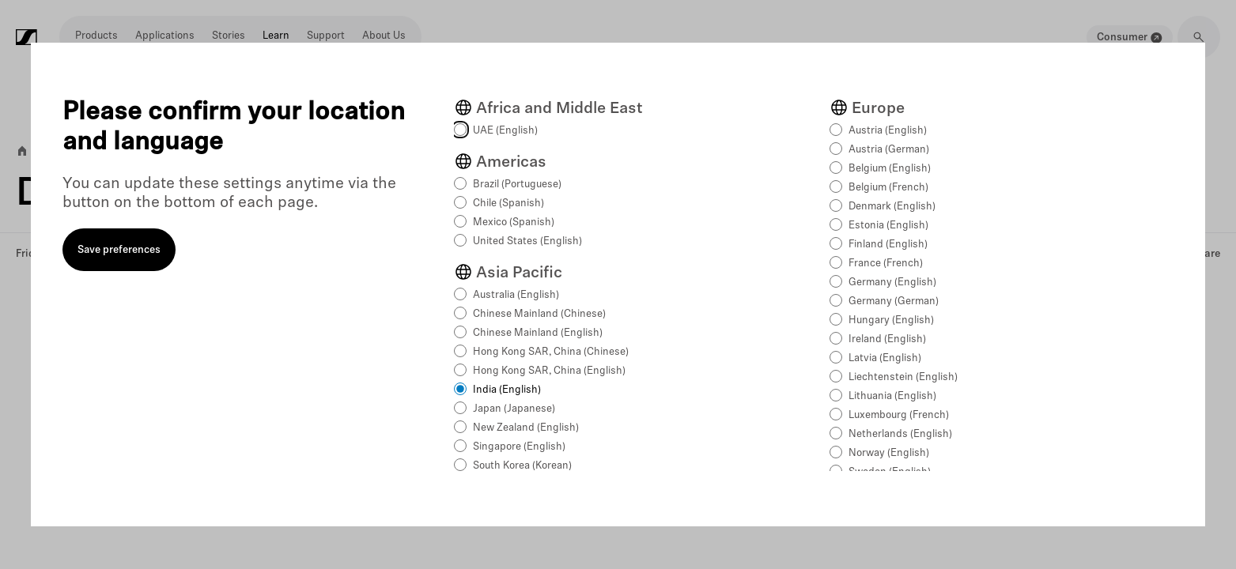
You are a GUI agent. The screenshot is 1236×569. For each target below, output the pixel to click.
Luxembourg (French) (899, 415)
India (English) (507, 390)
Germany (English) (892, 282)
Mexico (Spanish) (513, 222)
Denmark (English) (892, 207)
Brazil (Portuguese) (517, 184)
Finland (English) (888, 244)
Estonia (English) (888, 225)
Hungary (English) (891, 320)
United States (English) (527, 241)
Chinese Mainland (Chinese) (539, 314)
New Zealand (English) (526, 428)
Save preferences (119, 250)
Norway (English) (889, 453)
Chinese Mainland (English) (538, 333)
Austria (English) (888, 131)
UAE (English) (505, 131)
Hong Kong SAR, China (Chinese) (551, 352)
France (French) (886, 263)
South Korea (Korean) (522, 466)
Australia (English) (516, 295)
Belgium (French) (888, 188)
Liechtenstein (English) (903, 377)
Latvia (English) (885, 358)
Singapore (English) (519, 447)
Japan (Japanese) (514, 409)
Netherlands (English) (900, 434)
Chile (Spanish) (508, 203)
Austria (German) (889, 150)
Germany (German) (894, 301)
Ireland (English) (887, 339)
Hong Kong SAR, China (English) (549, 371)
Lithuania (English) (892, 396)
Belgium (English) (890, 169)
